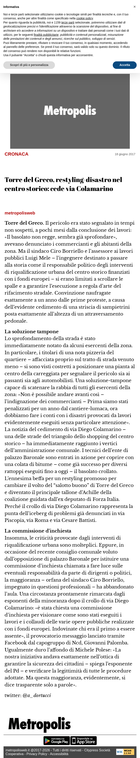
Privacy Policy (36, 754)
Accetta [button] (124, 65)
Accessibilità (59, 754)
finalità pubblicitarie (46, 34)
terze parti (67, 22)
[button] (134, 6)
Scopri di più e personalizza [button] (29, 65)
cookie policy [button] (84, 18)
